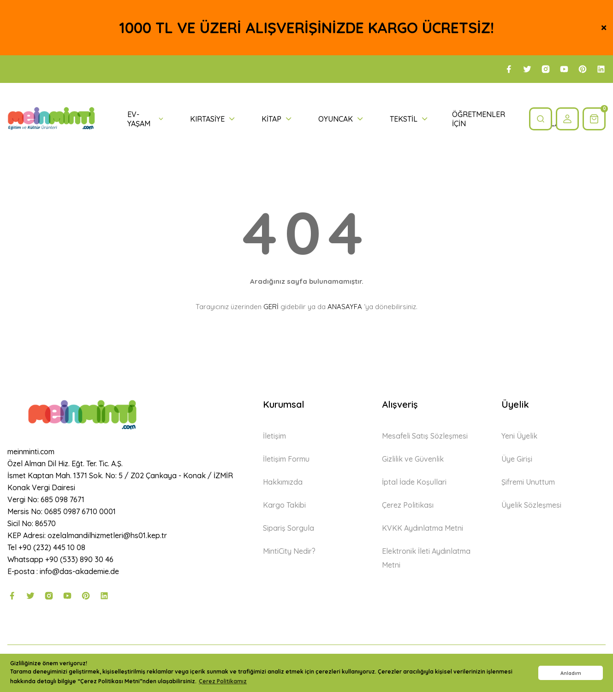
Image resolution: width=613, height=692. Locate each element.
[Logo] (51, 119)
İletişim (274, 435)
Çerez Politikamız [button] (223, 681)
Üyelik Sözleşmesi (531, 505)
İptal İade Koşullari (414, 482)
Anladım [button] (570, 673)
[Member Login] (567, 118)
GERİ (271, 306)
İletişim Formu (286, 458)
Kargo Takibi (284, 505)
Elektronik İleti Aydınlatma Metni (426, 557)
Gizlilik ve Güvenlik (413, 458)
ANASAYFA (344, 306)
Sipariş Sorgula (288, 528)
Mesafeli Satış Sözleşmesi (425, 435)
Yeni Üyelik (519, 435)
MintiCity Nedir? (289, 551)
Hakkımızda (283, 482)
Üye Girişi (516, 458)
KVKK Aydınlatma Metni (422, 528)
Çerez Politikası (408, 505)
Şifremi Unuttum (528, 482)
